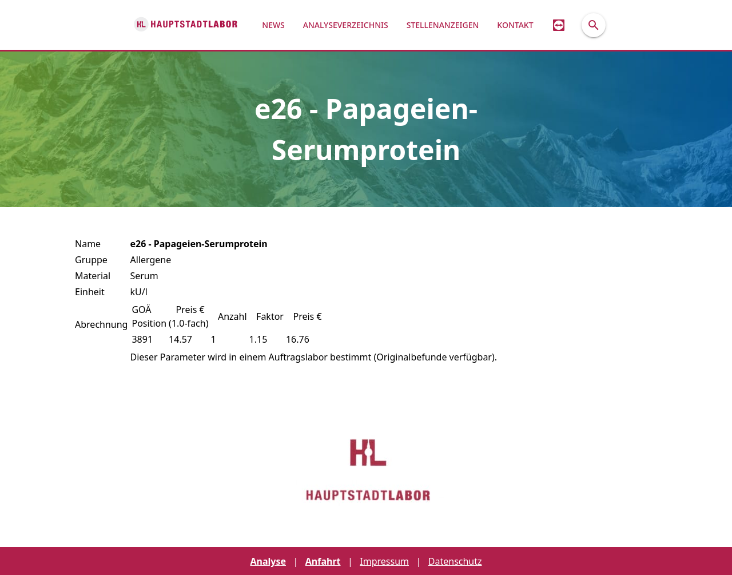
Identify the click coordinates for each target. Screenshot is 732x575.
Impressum (384, 561)
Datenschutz (455, 561)
